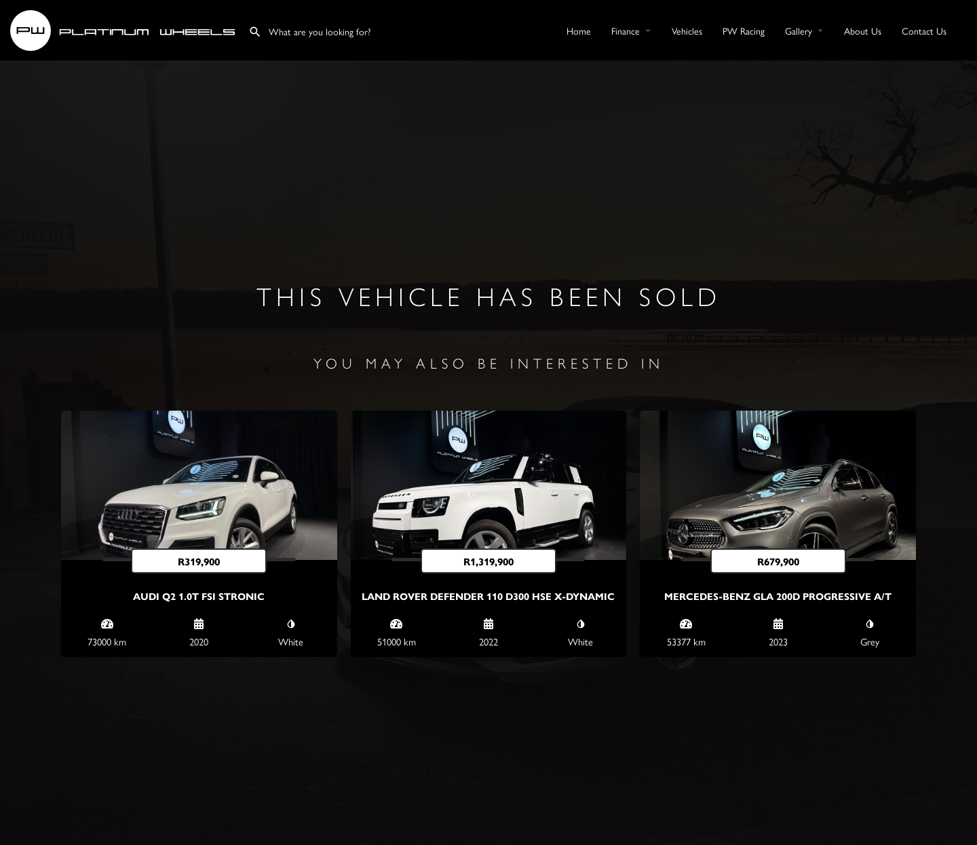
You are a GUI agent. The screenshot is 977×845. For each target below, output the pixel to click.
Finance (625, 30)
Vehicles (687, 30)
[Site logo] (124, 28)
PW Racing (744, 30)
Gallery (798, 30)
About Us (862, 30)
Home (579, 30)
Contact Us (924, 30)
